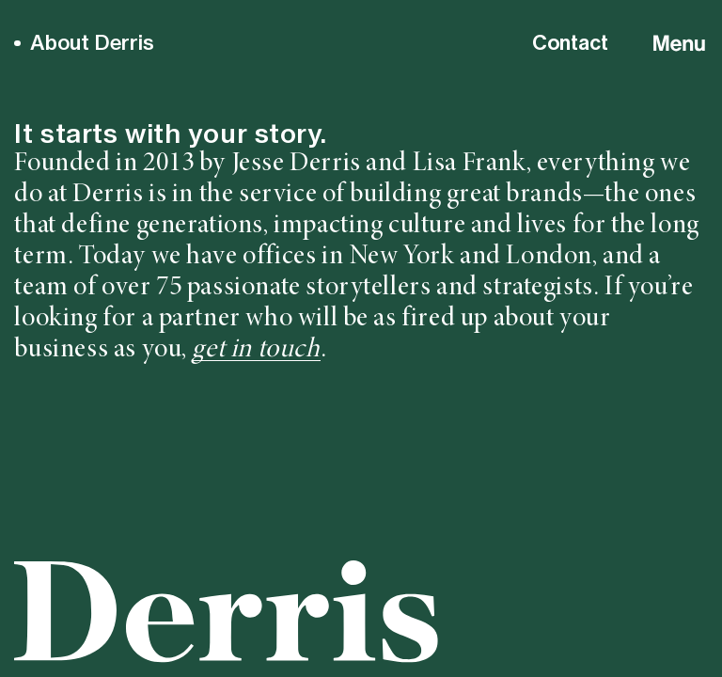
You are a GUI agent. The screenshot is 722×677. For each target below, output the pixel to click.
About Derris (92, 42)
